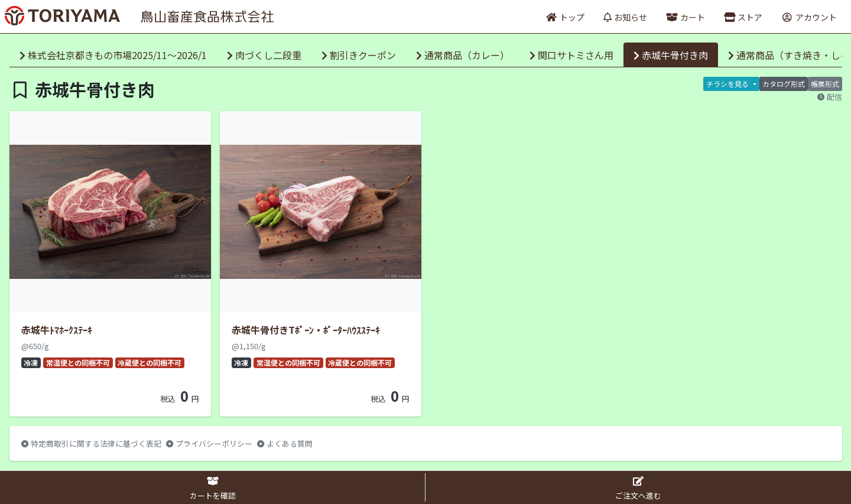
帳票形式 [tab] (825, 84)
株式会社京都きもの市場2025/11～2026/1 (113, 55)
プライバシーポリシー (209, 443)
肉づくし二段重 (264, 55)
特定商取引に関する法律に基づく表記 (91, 443)
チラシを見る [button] (728, 84)
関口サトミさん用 (571, 55)
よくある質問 (285, 443)
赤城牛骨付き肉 (671, 55)
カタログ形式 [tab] (783, 84)
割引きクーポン (358, 55)
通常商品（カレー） (462, 55)
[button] (743, 16)
